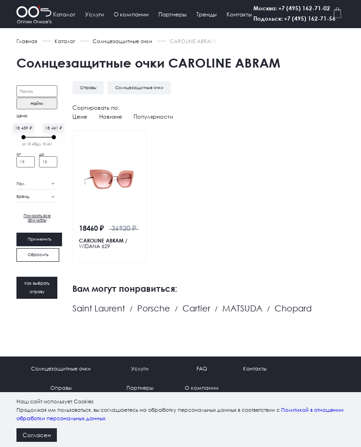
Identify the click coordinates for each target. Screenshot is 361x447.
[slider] (23, 137)
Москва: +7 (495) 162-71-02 (300, 8)
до (41, 154)
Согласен (37, 435)
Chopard (293, 308)
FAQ (201, 368)
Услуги (94, 14)
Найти (37, 103)
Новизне (110, 116)
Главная (26, 41)
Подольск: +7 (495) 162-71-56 (303, 18)
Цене (79, 116)
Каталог (64, 14)
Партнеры (172, 14)
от (18, 154)
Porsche (153, 308)
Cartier (196, 308)
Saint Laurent (98, 308)
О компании (131, 14)
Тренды (206, 14)
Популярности (153, 116)
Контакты (239, 14)
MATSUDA (242, 308)
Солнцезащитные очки (122, 41)
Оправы (60, 388)
